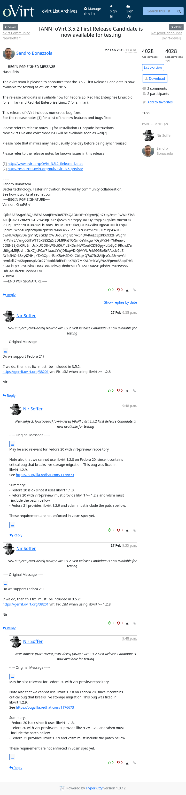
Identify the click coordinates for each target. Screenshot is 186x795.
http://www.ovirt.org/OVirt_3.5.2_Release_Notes (45, 163)
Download (155, 78)
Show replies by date (120, 302)
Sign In (113, 11)
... (6, 350)
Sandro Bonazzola (34, 53)
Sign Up (129, 11)
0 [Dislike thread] (120, 289)
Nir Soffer (26, 315)
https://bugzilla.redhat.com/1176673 (45, 474)
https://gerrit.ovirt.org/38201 (26, 371)
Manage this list (92, 11)
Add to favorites (157, 102)
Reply (9, 294)
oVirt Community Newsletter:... (16, 35)
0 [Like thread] (111, 289)
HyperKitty (94, 788)
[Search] (179, 11)
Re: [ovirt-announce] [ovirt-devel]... (167, 35)
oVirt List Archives (40, 11)
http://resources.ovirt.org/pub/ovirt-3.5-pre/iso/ (45, 168)
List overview (153, 67)
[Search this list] (159, 11)
